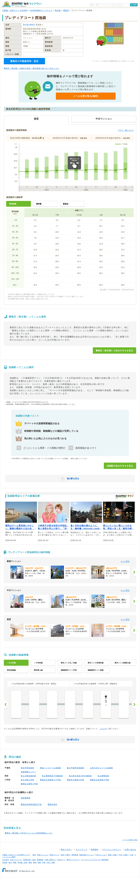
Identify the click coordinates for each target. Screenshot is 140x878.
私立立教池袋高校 (28, 776)
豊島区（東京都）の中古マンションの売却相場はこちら (28, 833)
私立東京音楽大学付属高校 (80, 776)
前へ (6, 704)
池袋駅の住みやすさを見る (120, 466)
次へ (134, 704)
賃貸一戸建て (65, 855)
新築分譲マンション (86, 855)
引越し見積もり (50, 859)
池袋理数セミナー (28, 772)
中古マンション (101, 855)
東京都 (58, 10)
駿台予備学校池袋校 (75, 768)
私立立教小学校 (27, 780)
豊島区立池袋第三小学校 (50, 780)
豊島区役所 (52, 804)
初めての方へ (66, 850)
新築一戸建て (113, 855)
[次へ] (134, 572)
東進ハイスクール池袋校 (50, 768)
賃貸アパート (54, 855)
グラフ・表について (126, 130)
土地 (131, 855)
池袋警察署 (25, 798)
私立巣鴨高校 (103, 776)
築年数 (38, 204)
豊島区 (66, 10)
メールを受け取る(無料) (85, 96)
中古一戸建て (124, 855)
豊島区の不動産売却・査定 (24, 61)
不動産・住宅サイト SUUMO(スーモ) (16, 855)
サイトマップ (81, 850)
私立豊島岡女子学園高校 (52, 776)
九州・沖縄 (51, 862)
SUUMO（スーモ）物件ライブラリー (22, 4)
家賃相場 (75, 855)
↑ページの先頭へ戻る (130, 840)
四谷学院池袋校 (27, 768)
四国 (39, 862)
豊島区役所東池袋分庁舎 (31, 804)
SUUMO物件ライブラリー (41, 10)
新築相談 (40, 859)
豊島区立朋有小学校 (29, 784)
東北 (10, 862)
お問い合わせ (130, 850)
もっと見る (125, 561)
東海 (30, 862)
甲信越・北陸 (22, 862)
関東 (14, 862)
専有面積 (12, 204)
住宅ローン (61, 859)
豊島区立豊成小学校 (75, 780)
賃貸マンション (42, 855)
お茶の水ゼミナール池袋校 (101, 768)
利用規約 (94, 850)
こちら (102, 729)
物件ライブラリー (73, 859)
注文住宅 (5, 859)
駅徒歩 (65, 204)
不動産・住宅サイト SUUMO (15, 10)
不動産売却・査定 (29, 859)
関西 (34, 862)
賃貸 (34, 855)
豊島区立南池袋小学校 (99, 780)
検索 (135, 5)
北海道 (4, 862)
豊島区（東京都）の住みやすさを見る (114, 350)
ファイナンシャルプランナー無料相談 (94, 859)
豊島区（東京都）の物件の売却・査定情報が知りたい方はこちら (31, 68)
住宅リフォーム (15, 859)
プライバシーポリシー (111, 850)
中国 (43, 862)
